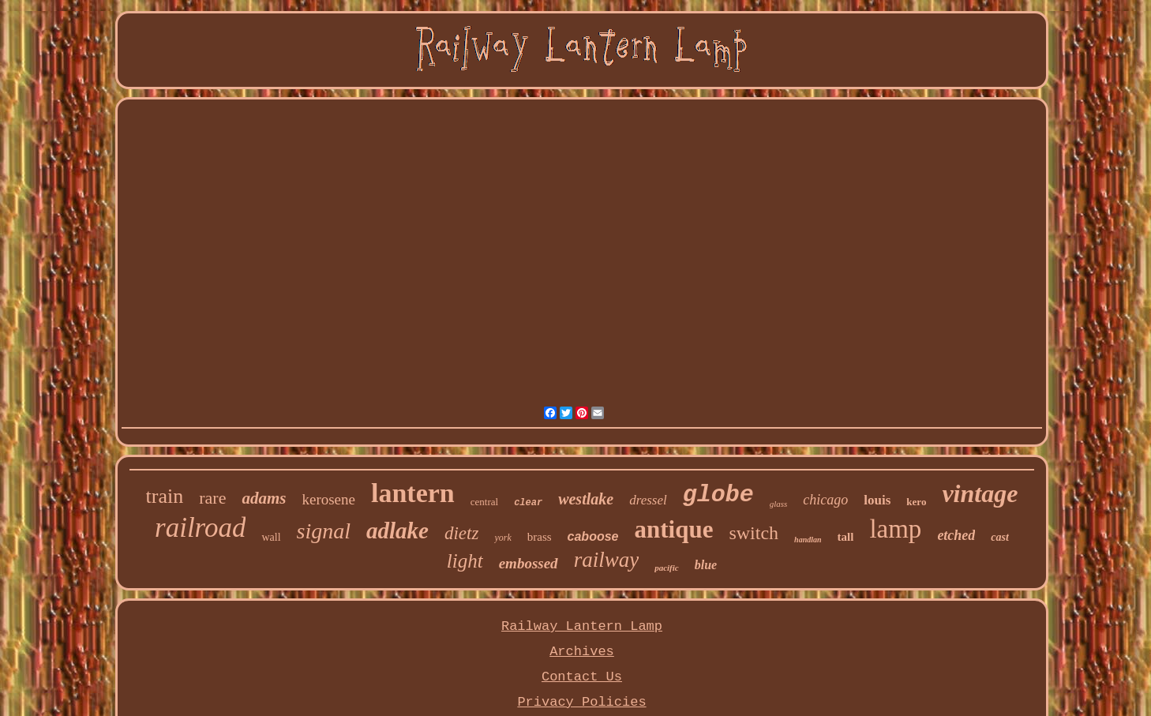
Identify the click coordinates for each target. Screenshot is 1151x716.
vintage (980, 493)
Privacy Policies (581, 702)
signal (324, 531)
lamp (895, 529)
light (465, 561)
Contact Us (582, 676)
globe (718, 495)
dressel (648, 500)
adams (264, 498)
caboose (593, 536)
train (165, 496)
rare (212, 498)
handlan (807, 539)
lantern (413, 493)
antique (673, 529)
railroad (200, 527)
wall (270, 537)
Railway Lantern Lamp (581, 626)
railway (606, 560)
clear (528, 502)
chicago (825, 500)
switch (753, 533)
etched (956, 535)
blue (706, 565)
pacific (666, 567)
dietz (461, 533)
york (502, 537)
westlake (585, 499)
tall (846, 536)
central (484, 502)
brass (539, 536)
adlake (397, 530)
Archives (581, 651)
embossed (528, 563)
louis (877, 500)
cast (1000, 537)
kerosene (328, 499)
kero (916, 502)
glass (779, 503)
